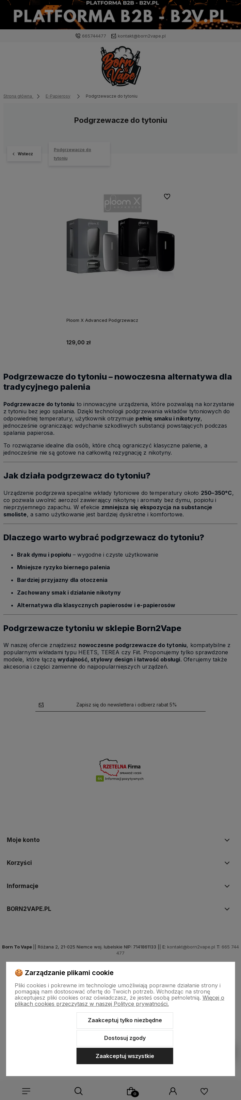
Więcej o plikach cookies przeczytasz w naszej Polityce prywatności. (119, 1000)
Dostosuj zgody (125, 1037)
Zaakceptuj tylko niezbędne (125, 1020)
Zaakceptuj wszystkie (125, 1056)
